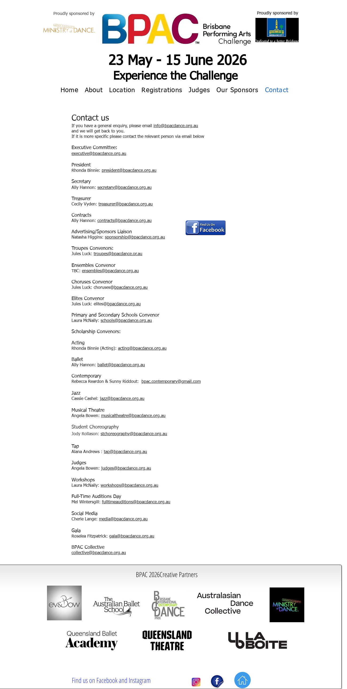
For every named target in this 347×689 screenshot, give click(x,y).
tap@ (109, 452)
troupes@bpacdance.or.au (118, 254)
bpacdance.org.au (127, 399)
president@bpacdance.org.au (129, 171)
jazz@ (105, 399)
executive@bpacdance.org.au (99, 154)
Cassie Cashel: (86, 399)
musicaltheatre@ (116, 416)
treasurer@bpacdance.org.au (125, 204)
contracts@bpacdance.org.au (124, 221)
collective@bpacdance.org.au (99, 553)
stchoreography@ (117, 434)
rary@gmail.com (185, 382)
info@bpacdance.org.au (175, 126)
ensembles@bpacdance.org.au (110, 271)
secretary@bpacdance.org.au (124, 188)
